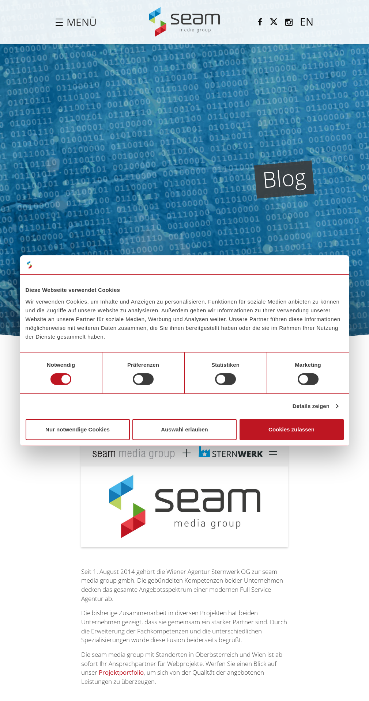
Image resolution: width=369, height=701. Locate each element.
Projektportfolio (121, 672)
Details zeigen (311, 406)
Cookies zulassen (291, 429)
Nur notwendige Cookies (77, 429)
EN (306, 22)
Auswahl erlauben (184, 429)
